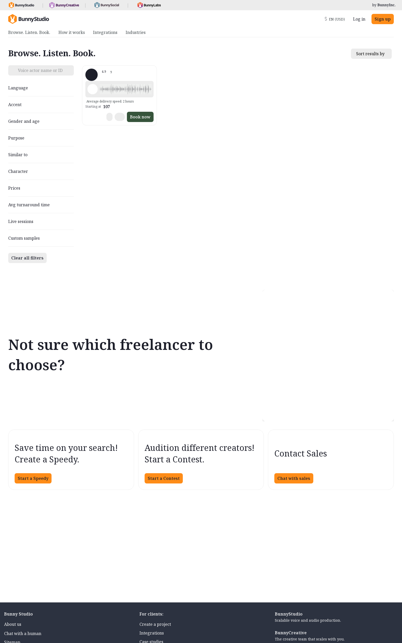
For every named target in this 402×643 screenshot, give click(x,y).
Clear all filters (27, 258)
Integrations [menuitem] (105, 32)
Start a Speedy (33, 478)
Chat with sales (293, 478)
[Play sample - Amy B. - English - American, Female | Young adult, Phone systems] (92, 89)
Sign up (383, 19)
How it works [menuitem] (71, 32)
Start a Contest (164, 478)
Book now (140, 117)
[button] (126, 89)
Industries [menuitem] (136, 32)
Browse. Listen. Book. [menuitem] (29, 32)
